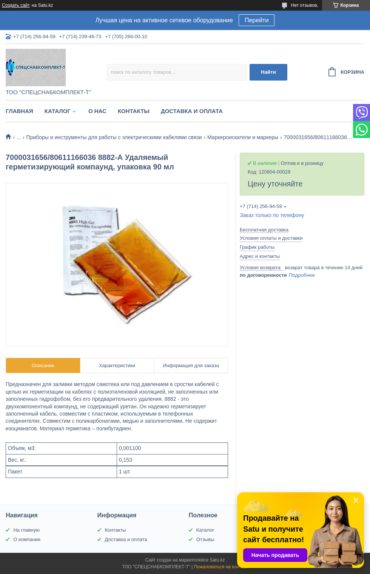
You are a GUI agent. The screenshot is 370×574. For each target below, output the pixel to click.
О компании (26, 539)
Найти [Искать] (268, 72)
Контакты (134, 111)
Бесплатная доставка (264, 230)
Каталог (58, 111)
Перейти (256, 20)
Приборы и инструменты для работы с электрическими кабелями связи (114, 137)
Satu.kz (217, 560)
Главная (19, 111)
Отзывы (205, 539)
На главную (26, 530)
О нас (97, 111)
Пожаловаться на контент (221, 566)
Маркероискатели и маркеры (242, 137)
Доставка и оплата (192, 111)
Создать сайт (16, 5)
